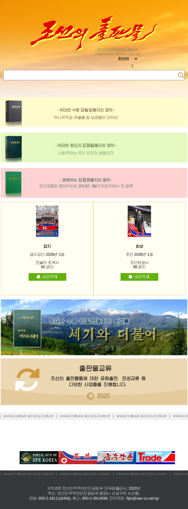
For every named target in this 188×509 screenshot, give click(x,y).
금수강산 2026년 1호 (47, 254)
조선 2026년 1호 (139, 254)
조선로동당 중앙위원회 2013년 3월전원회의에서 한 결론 (86, 186)
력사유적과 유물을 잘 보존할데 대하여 (86, 117)
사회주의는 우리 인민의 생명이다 (86, 153)
